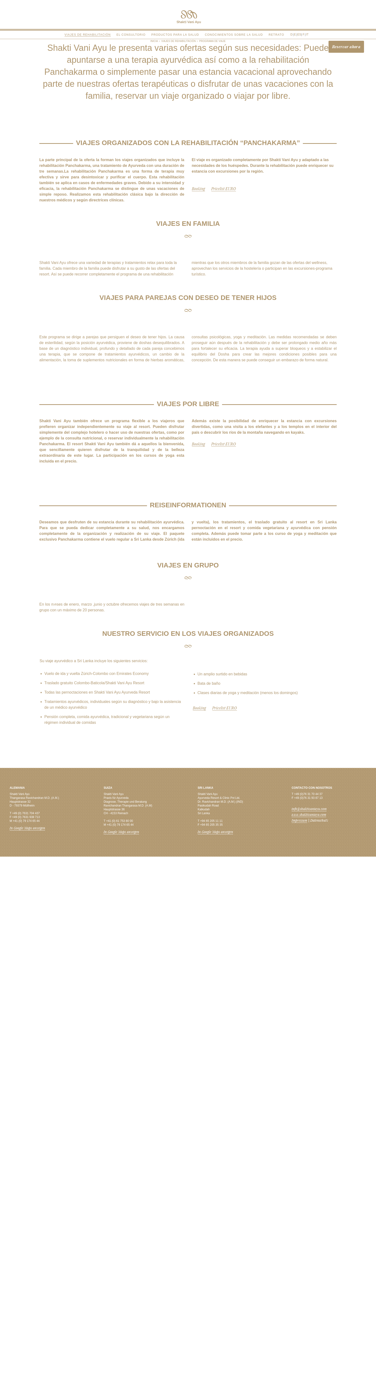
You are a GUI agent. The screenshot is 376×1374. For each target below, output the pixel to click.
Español (298, 31)
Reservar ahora (346, 46)
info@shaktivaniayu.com (309, 1326)
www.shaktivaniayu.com (309, 1332)
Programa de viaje (212, 41)
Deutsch (291, 31)
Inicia (154, 41)
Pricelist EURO (223, 363)
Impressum (299, 1337)
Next (323, 483)
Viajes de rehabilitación (178, 41)
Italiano (305, 31)
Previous (52, 483)
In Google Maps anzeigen (27, 1345)
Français (301, 31)
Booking (198, 363)
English (295, 31)
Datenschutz (319, 1337)
